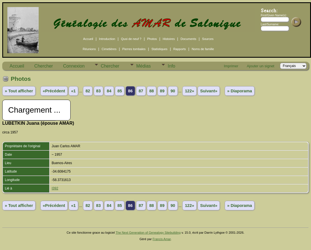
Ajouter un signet (260, 66)
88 (151, 91)
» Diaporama (239, 91)
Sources (207, 39)
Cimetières (109, 49)
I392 (55, 188)
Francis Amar (162, 239)
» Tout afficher (19, 91)
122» (189, 91)
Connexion (74, 66)
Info (171, 66)
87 (141, 91)
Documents (188, 39)
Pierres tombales (134, 49)
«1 (73, 91)
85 (119, 91)
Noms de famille (203, 49)
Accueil (88, 39)
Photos (152, 39)
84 (109, 91)
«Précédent (54, 91)
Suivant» (208, 91)
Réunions (89, 49)
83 (98, 91)
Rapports (179, 49)
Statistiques (159, 49)
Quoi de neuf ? (131, 39)
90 (172, 91)
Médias (143, 66)
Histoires (169, 39)
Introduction (107, 39)
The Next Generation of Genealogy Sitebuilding (148, 232)
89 (162, 91)
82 (88, 91)
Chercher (43, 66)
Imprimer (231, 66)
